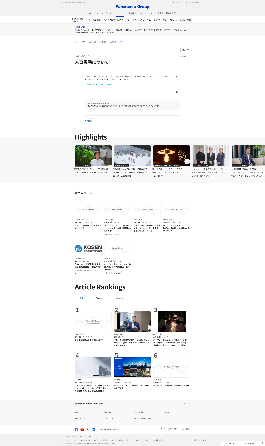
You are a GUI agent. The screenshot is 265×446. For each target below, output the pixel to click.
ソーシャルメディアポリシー (141, 440)
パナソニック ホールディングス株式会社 (72, 2)
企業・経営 (96, 20)
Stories (173, 20)
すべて (87, 20)
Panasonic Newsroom (89, 403)
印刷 (185, 50)
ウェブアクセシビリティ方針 (119, 440)
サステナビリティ (137, 20)
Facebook (63, 437)
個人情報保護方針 (158, 440)
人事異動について (116, 42)
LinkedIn (87, 437)
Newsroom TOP (80, 42)
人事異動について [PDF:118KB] (99, 84)
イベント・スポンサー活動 (156, 20)
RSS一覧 (185, 429)
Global (184, 403)
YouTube (73, 437)
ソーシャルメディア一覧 (107, 430)
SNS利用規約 (103, 440)
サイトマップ (72, 440)
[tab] (100, 298)
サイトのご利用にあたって (87, 440)
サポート (62, 440)
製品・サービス (123, 20)
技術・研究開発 (109, 20)
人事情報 (103, 42)
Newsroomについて (168, 429)
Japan (77, 20)
